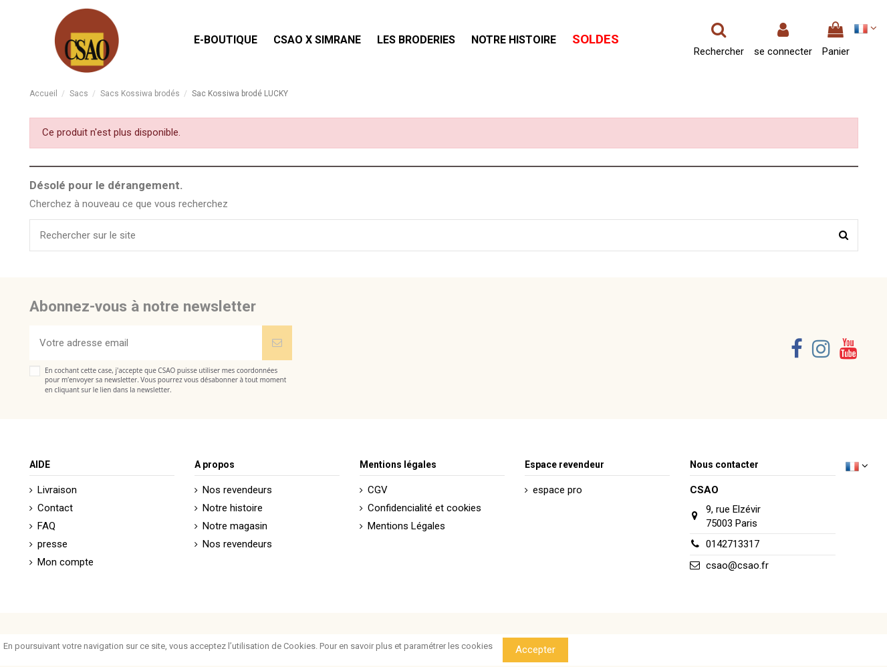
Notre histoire (233, 508)
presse (52, 544)
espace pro (557, 490)
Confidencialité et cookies (424, 508)
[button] (225, 40)
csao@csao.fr (737, 565)
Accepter (535, 650)
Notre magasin (235, 526)
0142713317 (732, 544)
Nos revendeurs (237, 490)
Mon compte (65, 562)
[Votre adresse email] (145, 343)
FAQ (46, 526)
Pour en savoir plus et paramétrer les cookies (406, 646)
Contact (55, 508)
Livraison (57, 490)
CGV (378, 490)
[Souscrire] (277, 343)
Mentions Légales (406, 526)
